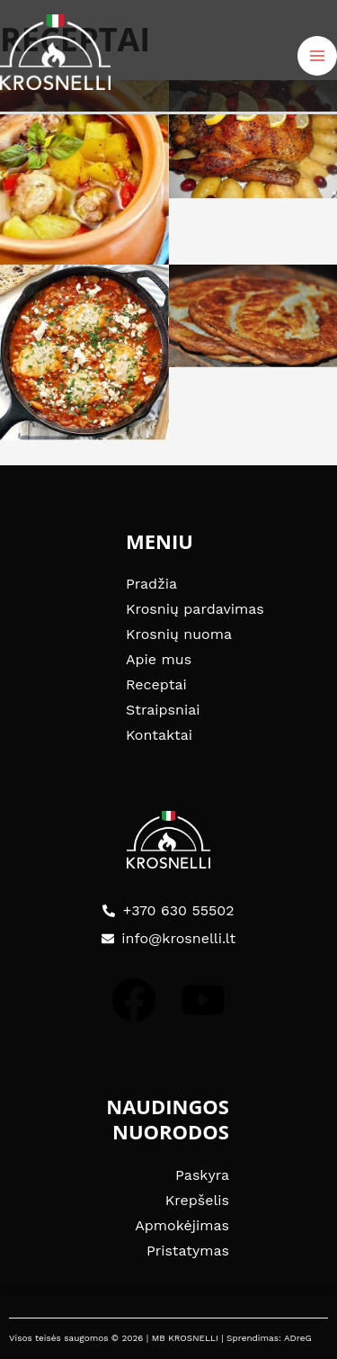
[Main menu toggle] (317, 56)
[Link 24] (253, 140)
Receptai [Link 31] (156, 684)
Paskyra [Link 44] (202, 1175)
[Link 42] (133, 999)
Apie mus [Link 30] (158, 659)
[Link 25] (84, 353)
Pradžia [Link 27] (151, 583)
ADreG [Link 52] (298, 1338)
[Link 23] (84, 173)
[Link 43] (203, 999)
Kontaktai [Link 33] (159, 734)
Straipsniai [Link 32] (163, 709)
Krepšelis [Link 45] (197, 1200)
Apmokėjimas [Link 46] (182, 1225)
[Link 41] (168, 839)
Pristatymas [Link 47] (187, 1250)
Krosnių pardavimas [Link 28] (195, 608)
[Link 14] (55, 50)
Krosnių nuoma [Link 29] (179, 634)
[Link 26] (253, 315)
